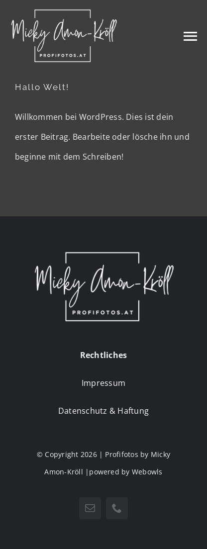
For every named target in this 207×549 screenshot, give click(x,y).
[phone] (117, 508)
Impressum (103, 382)
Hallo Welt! (42, 87)
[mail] (90, 508)
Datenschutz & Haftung (103, 410)
